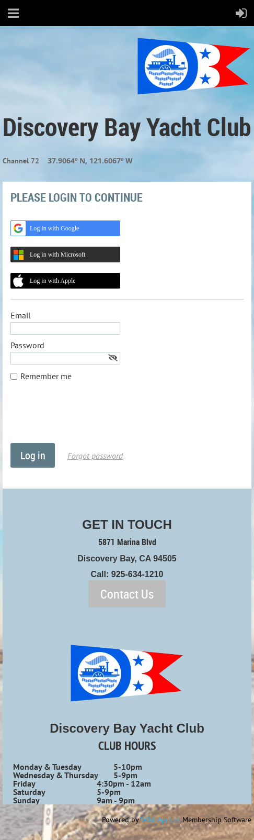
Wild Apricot (160, 819)
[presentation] (89, 417)
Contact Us (127, 593)
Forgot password (95, 455)
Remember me (46, 376)
